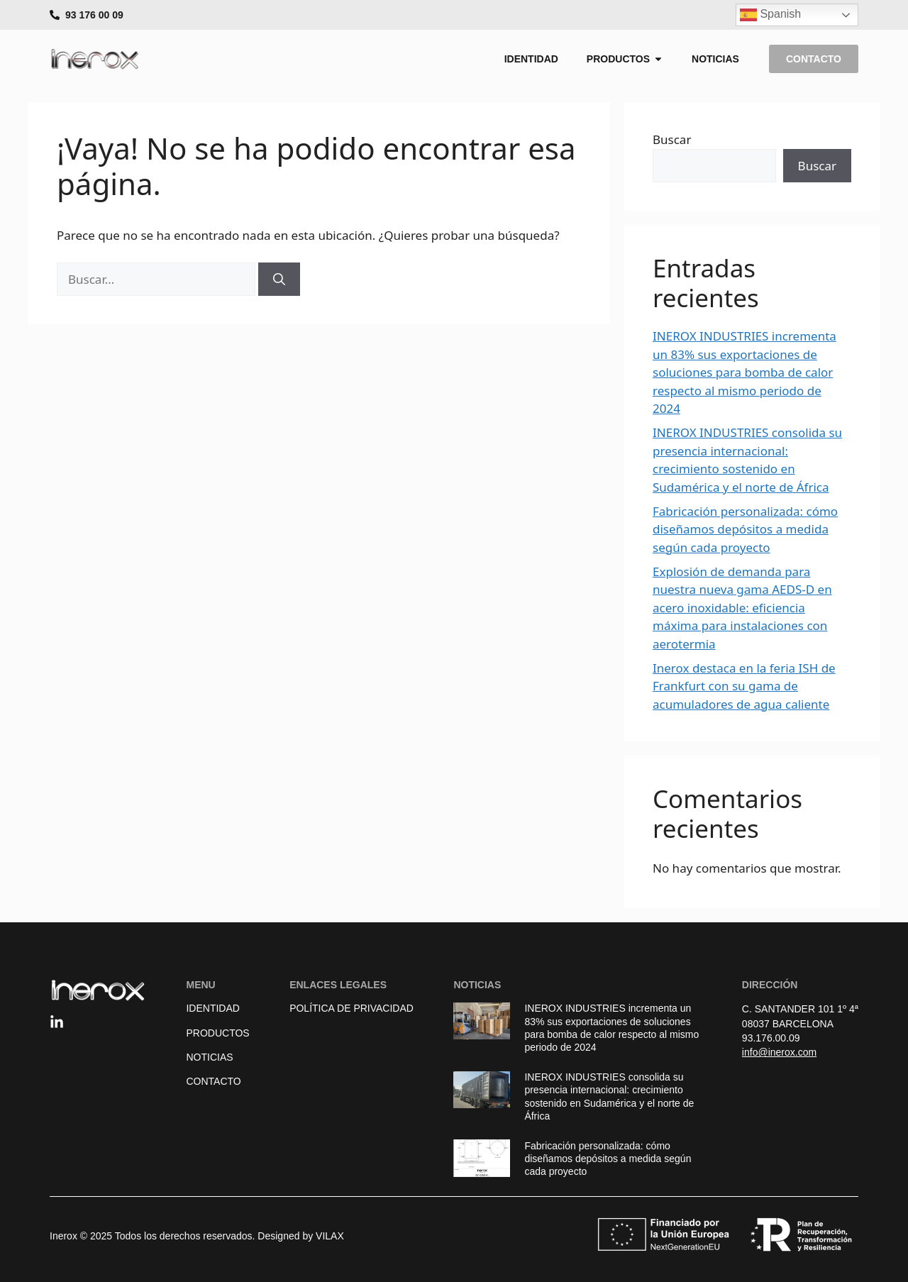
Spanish (770, 14)
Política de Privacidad (351, 1008)
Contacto (213, 1081)
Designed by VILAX (300, 1236)
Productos (217, 1033)
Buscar (672, 139)
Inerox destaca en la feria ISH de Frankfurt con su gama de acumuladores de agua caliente (744, 686)
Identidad (212, 1008)
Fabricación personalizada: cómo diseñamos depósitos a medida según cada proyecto (745, 529)
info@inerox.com (779, 1052)
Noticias (209, 1057)
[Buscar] (279, 280)
